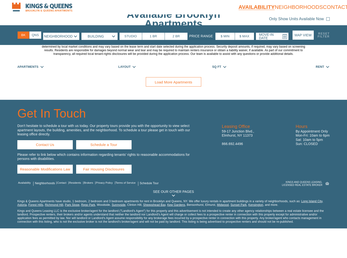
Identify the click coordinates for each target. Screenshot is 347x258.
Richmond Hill (54, 234)
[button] (303, 35)
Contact (330, 7)
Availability (251, 7)
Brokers (93, 211)
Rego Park (88, 234)
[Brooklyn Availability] (23, 35)
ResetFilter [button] (324, 35)
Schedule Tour (159, 211)
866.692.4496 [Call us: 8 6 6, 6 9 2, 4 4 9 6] (232, 166)
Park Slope (72, 234)
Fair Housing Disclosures (115, 195)
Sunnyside (118, 234)
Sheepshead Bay (154, 234)
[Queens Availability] (35, 35)
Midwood (223, 234)
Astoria (22, 234)
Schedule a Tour (105, 168)
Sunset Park (238, 234)
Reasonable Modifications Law (50, 195)
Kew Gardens (176, 234)
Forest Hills (35, 234)
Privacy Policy (111, 211)
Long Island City (311, 231)
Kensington (255, 234)
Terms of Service (135, 211)
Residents (78, 211)
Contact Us (45, 168)
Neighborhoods (293, 7)
